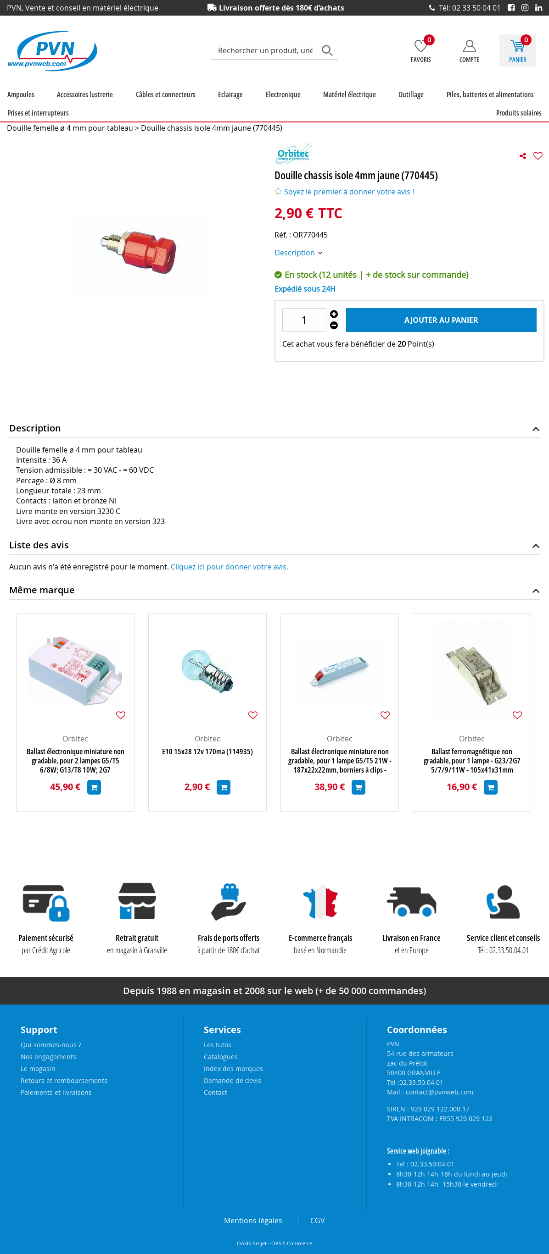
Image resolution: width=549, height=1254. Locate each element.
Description (295, 253)
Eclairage (230, 94)
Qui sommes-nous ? (51, 1044)
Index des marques (233, 1068)
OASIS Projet (252, 1243)
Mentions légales (253, 1220)
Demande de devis (232, 1080)
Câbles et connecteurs (166, 94)
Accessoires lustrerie (85, 94)
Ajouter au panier (441, 320)
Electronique (283, 94)
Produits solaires (519, 113)
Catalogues (221, 1056)
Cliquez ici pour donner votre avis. (229, 567)
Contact (215, 1092)
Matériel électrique (349, 94)
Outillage (411, 94)
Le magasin (38, 1068)
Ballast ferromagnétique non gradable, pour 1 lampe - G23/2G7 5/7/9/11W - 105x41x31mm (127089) (472, 760)
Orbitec (75, 739)
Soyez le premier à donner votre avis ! (344, 192)
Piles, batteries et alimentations (490, 94)
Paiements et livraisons (56, 1092)
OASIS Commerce (291, 1243)
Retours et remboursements (64, 1080)
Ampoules (20, 94)
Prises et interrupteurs (38, 113)
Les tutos (217, 1044)
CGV (317, 1220)
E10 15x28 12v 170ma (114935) (207, 752)
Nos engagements (48, 1056)
